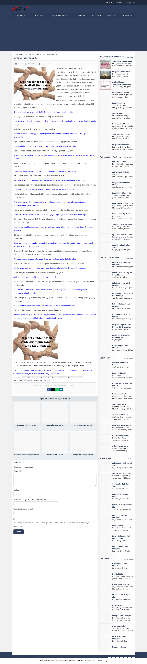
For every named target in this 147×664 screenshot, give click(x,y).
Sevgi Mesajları (118, 103)
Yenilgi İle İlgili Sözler (55, 425)
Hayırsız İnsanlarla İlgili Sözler (26, 454)
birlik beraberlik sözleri (67, 378)
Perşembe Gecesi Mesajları (119, 648)
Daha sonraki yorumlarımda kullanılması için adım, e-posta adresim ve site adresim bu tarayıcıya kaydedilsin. (51, 524)
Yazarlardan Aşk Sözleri (122, 214)
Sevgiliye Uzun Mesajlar (122, 224)
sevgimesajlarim (46, 64)
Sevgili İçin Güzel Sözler (122, 193)
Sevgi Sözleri (117, 113)
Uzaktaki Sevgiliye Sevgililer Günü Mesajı (121, 83)
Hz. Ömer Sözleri (119, 626)
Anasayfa (16, 54)
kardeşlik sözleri (26, 380)
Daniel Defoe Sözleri (120, 435)
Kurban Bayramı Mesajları (119, 637)
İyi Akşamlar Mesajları (121, 124)
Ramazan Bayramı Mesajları (119, 564)
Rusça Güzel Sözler (55, 454)
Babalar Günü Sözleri (83, 425)
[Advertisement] (73, 35)
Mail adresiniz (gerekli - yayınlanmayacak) (29, 499)
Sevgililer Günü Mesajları (122, 61)
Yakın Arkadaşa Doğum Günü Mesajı (122, 273)
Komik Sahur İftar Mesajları (119, 516)
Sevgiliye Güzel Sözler (121, 71)
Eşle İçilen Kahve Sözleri (122, 234)
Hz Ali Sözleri (117, 605)
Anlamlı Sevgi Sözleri (120, 92)
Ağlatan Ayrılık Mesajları (122, 203)
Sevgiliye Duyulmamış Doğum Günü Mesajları (121, 326)
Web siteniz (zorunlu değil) (23, 509)
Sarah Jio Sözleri (119, 373)
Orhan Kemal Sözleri (120, 446)
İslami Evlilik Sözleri (120, 584)
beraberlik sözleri (29, 378)
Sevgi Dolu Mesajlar (120, 145)
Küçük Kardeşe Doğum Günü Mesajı (121, 336)
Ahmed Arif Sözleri (120, 415)
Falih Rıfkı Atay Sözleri (121, 425)
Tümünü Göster (129, 57)
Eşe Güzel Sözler (119, 162)
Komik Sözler (117, 525)
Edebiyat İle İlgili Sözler (26, 425)
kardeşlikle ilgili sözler (42, 380)
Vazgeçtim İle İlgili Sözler (83, 454)
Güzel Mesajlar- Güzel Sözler (31, 54)
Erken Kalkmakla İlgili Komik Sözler (121, 537)
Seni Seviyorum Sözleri (121, 134)
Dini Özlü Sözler (118, 574)
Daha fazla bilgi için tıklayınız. (95, 660)
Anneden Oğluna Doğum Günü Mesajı (122, 294)
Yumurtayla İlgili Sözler (122, 473)
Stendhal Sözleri (119, 404)
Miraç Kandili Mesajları (121, 615)
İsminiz (16, 490)
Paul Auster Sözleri (120, 394)
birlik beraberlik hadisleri (46, 378)
